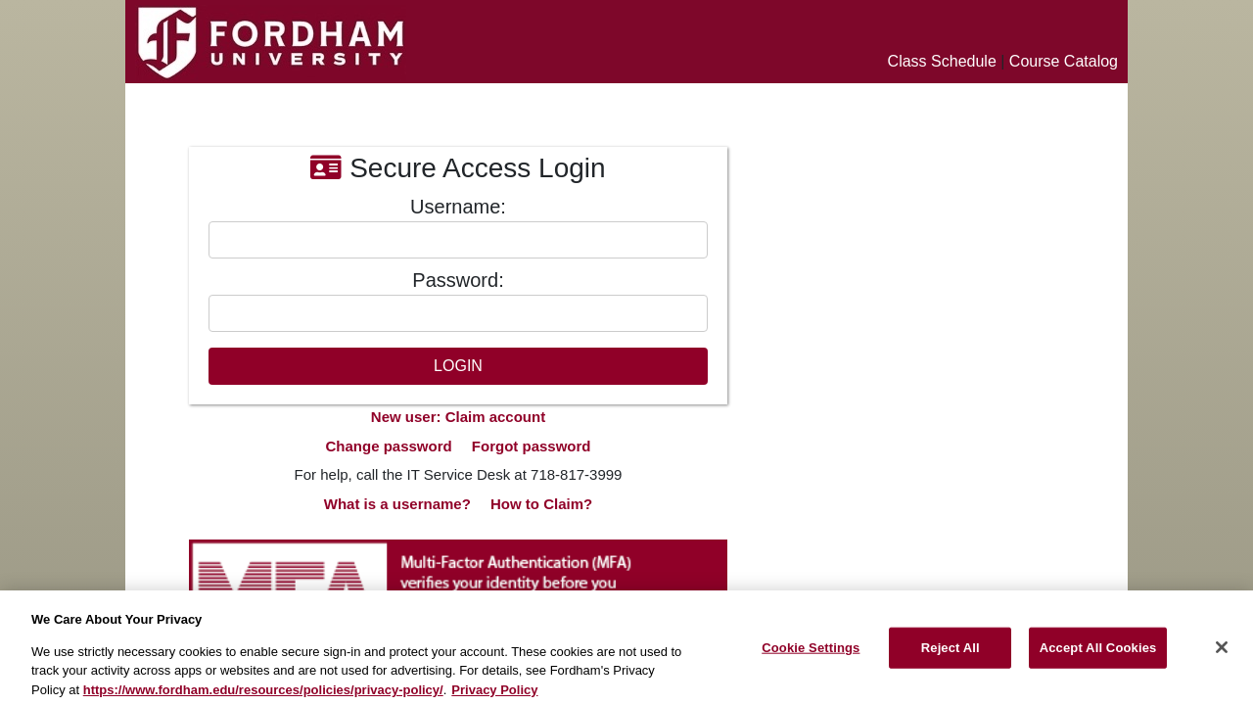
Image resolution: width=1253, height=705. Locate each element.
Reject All (950, 656)
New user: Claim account (458, 416)
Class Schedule (942, 61)
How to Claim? (541, 503)
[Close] (1221, 656)
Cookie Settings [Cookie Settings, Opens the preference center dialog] (810, 656)
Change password (388, 446)
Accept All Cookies (1098, 656)
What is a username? (397, 503)
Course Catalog (1063, 61)
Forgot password (531, 446)
